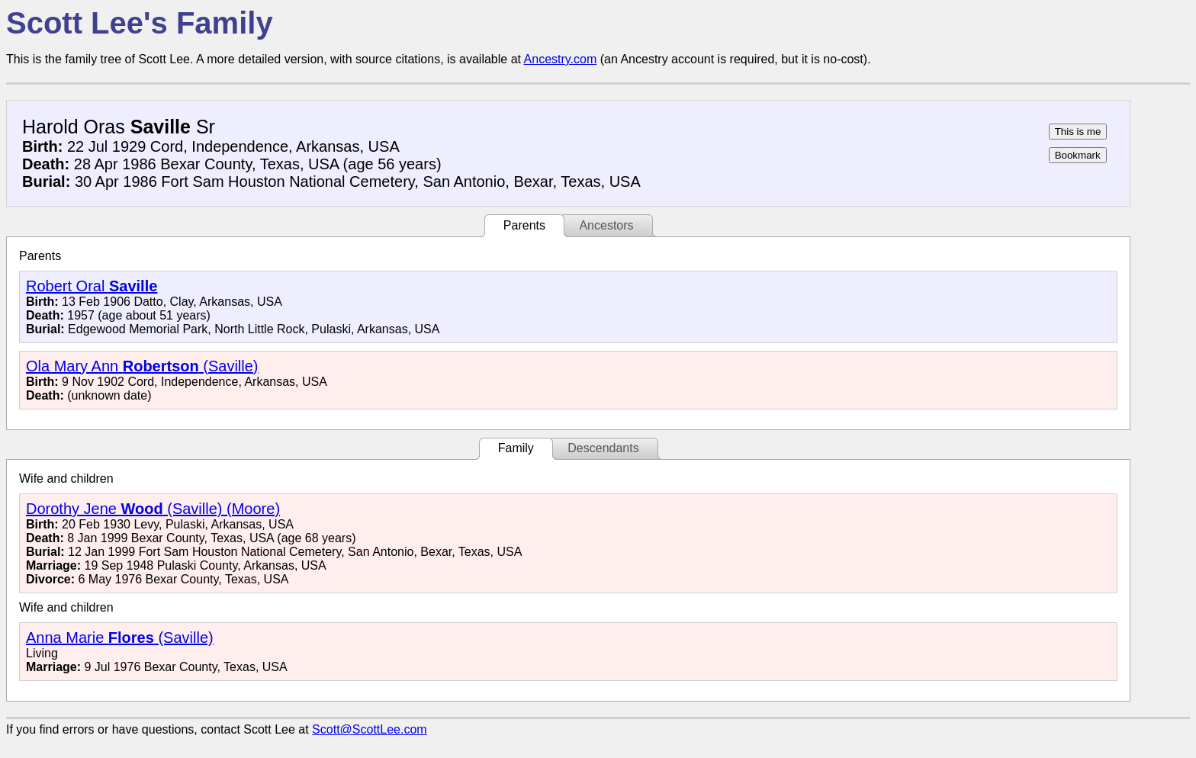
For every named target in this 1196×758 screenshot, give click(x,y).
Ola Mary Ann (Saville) (142, 366)
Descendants (602, 448)
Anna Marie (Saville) (120, 637)
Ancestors (606, 225)
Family (516, 448)
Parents (524, 225)
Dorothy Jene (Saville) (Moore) (153, 508)
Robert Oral (91, 286)
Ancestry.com (560, 59)
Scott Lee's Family (139, 23)
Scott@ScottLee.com (369, 729)
